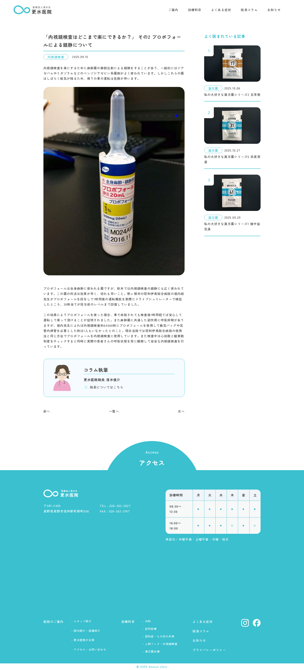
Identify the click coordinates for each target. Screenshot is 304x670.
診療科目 (194, 9)
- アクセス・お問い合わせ (88, 649)
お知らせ (274, 9)
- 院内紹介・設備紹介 (85, 631)
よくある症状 (221, 9)
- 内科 (146, 621)
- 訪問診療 (149, 629)
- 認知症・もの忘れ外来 (158, 636)
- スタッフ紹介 (81, 621)
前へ (46, 411)
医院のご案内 (53, 621)
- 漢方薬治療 (151, 651)
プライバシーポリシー (209, 649)
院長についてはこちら (104, 387)
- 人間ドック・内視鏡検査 (160, 644)
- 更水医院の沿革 (83, 640)
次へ (181, 411)
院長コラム (249, 9)
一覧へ (114, 411)
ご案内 (173, 9)
